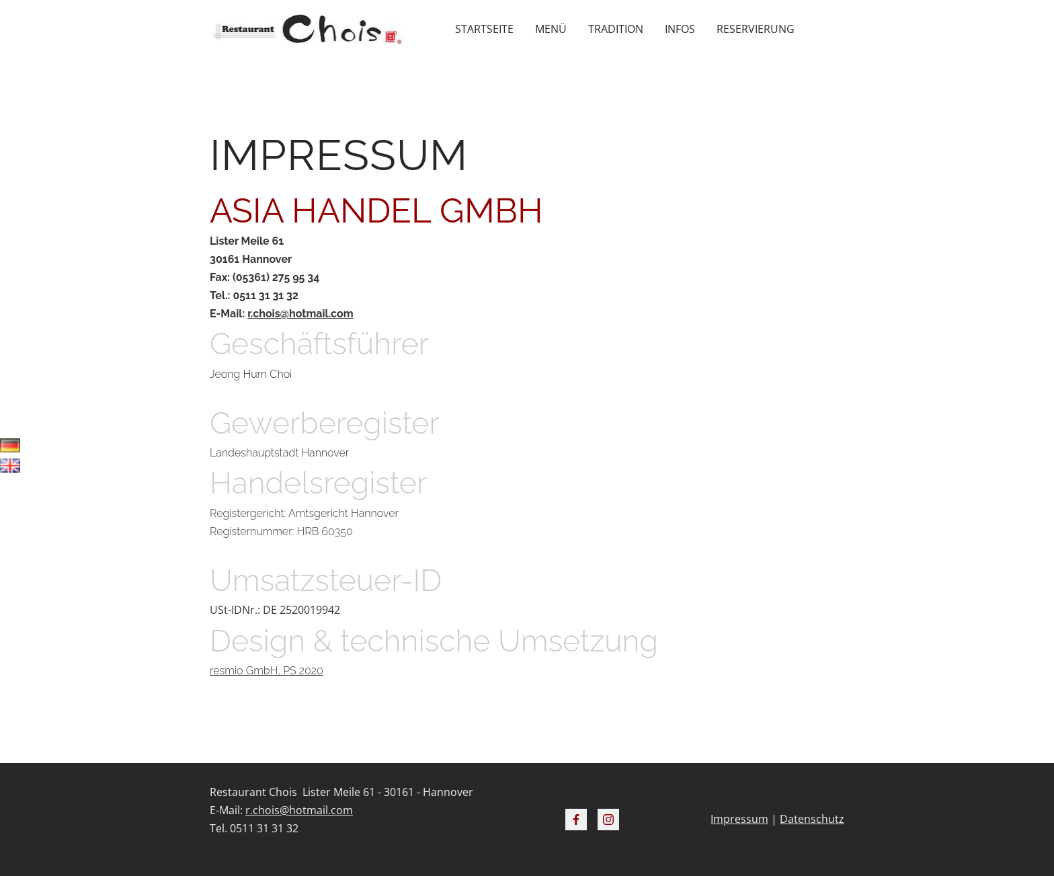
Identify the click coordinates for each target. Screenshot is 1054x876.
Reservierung (756, 29)
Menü (551, 29)
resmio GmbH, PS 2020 (266, 670)
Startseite (484, 29)
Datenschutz (812, 818)
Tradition (615, 29)
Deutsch (10, 448)
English (10, 469)
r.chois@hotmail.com (300, 313)
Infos (680, 29)
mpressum (740, 818)
